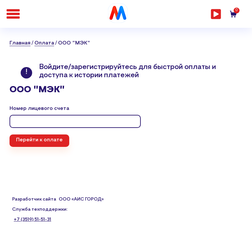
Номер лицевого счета (39, 108)
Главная (20, 43)
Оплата (44, 43)
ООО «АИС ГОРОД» (81, 199)
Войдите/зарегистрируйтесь (88, 67)
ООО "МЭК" (74, 43)
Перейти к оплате (39, 140)
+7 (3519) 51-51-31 (32, 219)
